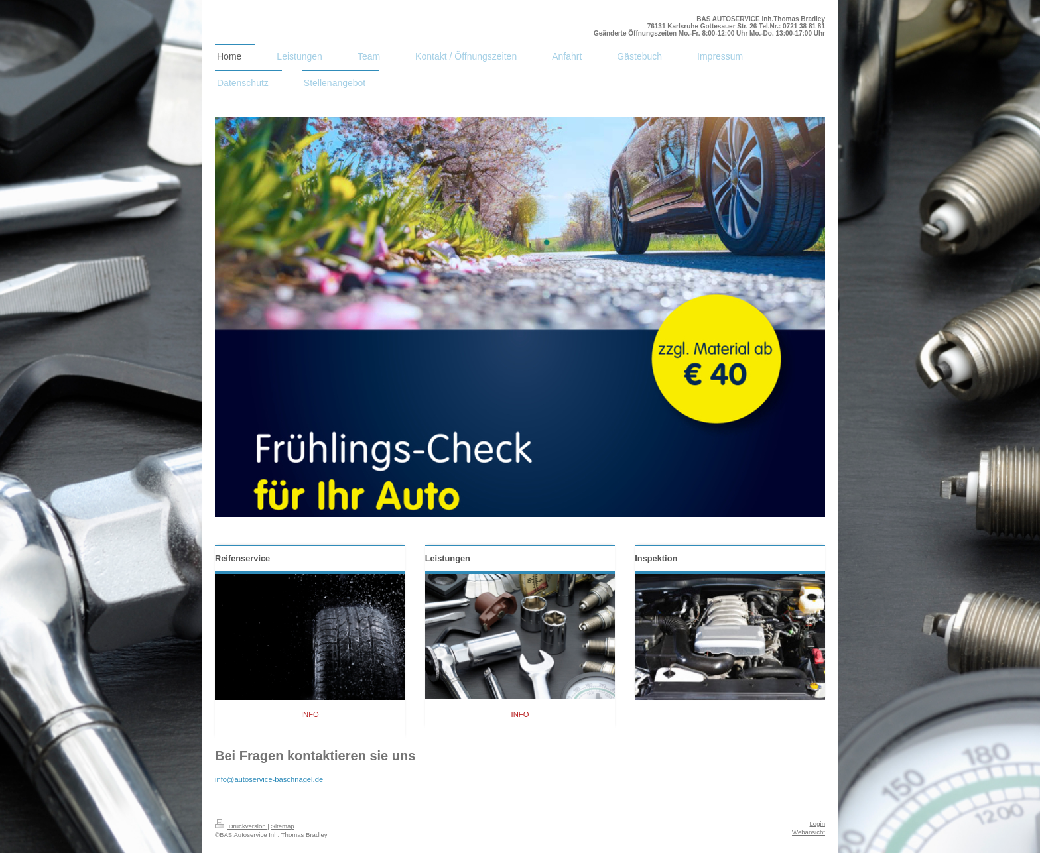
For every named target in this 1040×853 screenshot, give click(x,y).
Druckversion (241, 826)
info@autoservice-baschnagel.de (269, 779)
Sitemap (282, 826)
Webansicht (808, 832)
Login (817, 823)
